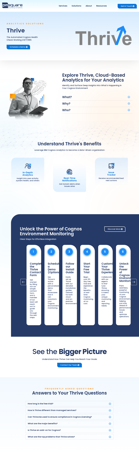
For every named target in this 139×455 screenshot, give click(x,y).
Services (63, 5)
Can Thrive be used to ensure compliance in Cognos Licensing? (60, 416)
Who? (66, 110)
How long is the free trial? (40, 403)
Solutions (76, 5)
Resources (101, 5)
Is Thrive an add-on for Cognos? (44, 430)
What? (67, 97)
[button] (63, 5)
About (89, 5)
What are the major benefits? (43, 423)
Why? (66, 104)
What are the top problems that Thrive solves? (51, 436)
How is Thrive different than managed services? (52, 410)
